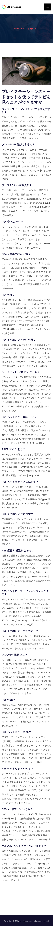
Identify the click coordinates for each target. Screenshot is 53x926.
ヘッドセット (30, 28)
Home (16, 28)
